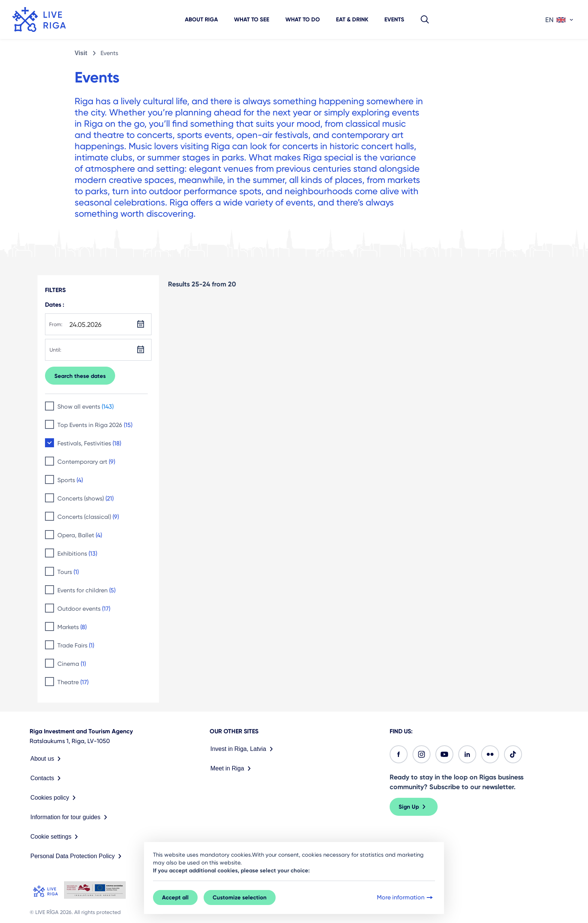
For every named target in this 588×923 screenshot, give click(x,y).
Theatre (72, 682)
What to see (251, 19)
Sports (70, 480)
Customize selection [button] (240, 897)
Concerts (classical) (88, 516)
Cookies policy (54, 797)
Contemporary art (86, 461)
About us (47, 758)
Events (394, 19)
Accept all (175, 897)
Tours (68, 571)
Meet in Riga (232, 768)
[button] (424, 19)
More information (405, 897)
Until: (55, 350)
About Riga (201, 19)
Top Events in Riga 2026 (94, 425)
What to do (302, 19)
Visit (81, 53)
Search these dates (80, 376)
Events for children (86, 590)
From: (55, 324)
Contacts (47, 778)
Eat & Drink (352, 19)
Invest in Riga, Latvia (243, 749)
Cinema (71, 663)
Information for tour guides (70, 817)
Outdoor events (83, 608)
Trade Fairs (75, 645)
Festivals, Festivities (89, 443)
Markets (72, 627)
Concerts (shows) (85, 498)
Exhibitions (77, 553)
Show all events (85, 406)
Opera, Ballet (79, 535)
